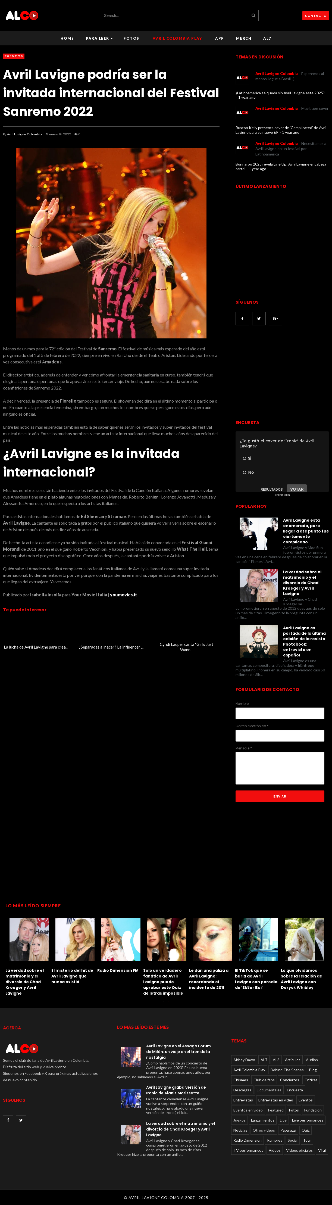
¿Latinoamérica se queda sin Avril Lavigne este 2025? (280, 93)
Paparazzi (288, 1130)
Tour (307, 1140)
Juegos (239, 1120)
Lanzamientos (262, 1120)
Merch (244, 38)
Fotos (131, 38)
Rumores (274, 1140)
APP (219, 38)
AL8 (276, 1059)
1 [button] (163, 1004)
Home (67, 38)
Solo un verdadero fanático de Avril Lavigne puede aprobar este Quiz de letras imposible (163, 982)
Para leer (99, 38)
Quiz (305, 1130)
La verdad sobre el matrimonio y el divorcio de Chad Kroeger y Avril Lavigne (302, 582)
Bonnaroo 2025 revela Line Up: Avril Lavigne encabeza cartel (281, 166)
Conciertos (289, 1080)
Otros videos (264, 1130)
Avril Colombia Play (177, 38)
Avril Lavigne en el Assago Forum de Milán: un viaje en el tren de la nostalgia (178, 1051)
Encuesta (295, 1090)
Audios (312, 1059)
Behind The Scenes (287, 1069)
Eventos (14, 56)
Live (283, 1120)
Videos (275, 1150)
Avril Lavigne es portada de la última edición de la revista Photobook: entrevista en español (304, 641)
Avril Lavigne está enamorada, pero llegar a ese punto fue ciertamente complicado (306, 531)
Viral (322, 1150)
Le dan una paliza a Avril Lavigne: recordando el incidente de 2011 (208, 979)
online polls (282, 494)
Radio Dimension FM (118, 970)
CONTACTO (316, 16)
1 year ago (247, 97)
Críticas (311, 1080)
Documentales (269, 1090)
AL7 (267, 38)
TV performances (248, 1150)
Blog (313, 1069)
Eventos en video (248, 1110)
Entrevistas (243, 1100)
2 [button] (168, 1004)
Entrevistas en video (275, 1100)
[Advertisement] (281, 373)
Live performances (307, 1120)
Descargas (242, 1090)
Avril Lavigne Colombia (24, 134)
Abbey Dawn (244, 1059)
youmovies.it (123, 594)
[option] (28, 955)
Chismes (240, 1080)
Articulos (292, 1059)
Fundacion (313, 1110)
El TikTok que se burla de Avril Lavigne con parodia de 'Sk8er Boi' (256, 979)
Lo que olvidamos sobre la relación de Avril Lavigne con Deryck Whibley (301, 979)
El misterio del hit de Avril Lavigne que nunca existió (72, 976)
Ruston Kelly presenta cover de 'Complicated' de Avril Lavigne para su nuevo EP (281, 130)
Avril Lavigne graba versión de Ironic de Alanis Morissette (176, 1090)
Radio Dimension (247, 1140)
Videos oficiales (299, 1150)
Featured (276, 1110)
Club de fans (264, 1080)
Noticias (240, 1130)
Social (292, 1140)
